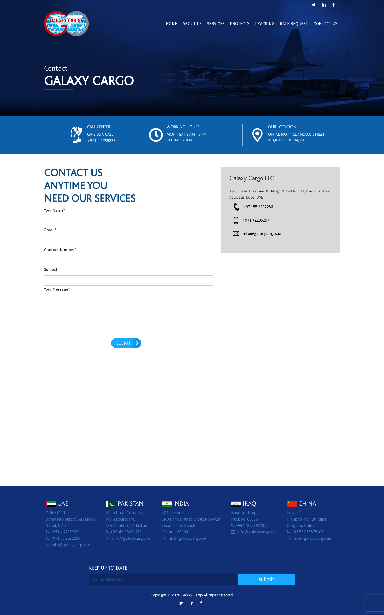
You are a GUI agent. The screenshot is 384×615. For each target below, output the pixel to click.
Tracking (264, 23)
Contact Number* (60, 250)
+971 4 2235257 (101, 140)
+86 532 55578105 (307, 532)
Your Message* (57, 289)
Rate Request (294, 23)
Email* (50, 230)
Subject (51, 269)
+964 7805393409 (250, 525)
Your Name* (54, 210)
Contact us (325, 23)
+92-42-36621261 (126, 532)
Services (216, 23)
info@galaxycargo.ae (262, 233)
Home (171, 23)
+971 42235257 (256, 220)
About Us (192, 23)
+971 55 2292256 (258, 207)
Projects (239, 23)
